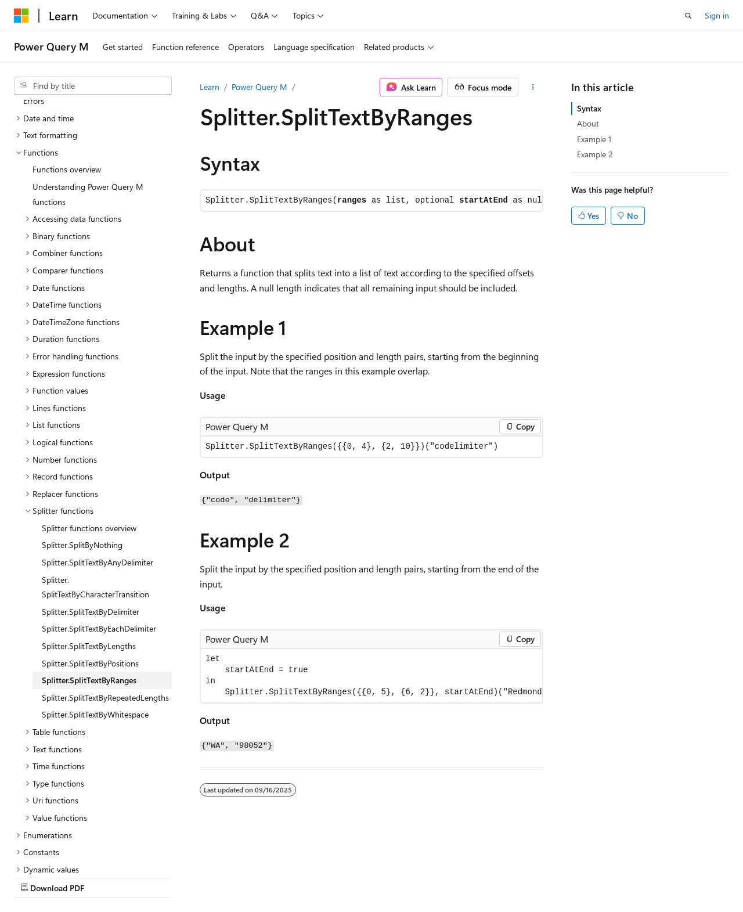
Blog (158, 876)
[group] (371, 676)
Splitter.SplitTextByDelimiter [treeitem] (90, 510)
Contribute (208, 876)
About (588, 123)
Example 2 (595, 154)
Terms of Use (311, 876)
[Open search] (688, 15)
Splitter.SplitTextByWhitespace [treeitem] (95, 613)
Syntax (589, 108)
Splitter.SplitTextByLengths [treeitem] (89, 544)
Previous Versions (105, 876)
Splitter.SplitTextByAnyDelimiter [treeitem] (97, 461)
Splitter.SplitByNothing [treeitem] (82, 443)
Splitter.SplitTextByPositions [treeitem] (90, 562)
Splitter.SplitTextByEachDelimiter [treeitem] (99, 527)
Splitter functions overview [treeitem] (89, 426)
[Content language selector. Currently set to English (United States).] (67, 848)
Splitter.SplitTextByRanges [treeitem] (89, 579)
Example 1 (594, 139)
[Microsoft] (21, 15)
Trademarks (368, 876)
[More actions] (533, 87)
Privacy (253, 876)
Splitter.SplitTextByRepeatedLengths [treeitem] (105, 596)
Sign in (717, 15)
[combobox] (93, 86)
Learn (209, 86)
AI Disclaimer (37, 876)
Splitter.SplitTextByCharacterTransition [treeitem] (95, 486)
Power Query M (259, 86)
